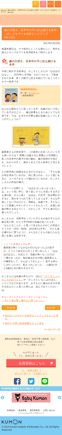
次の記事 (51, 307)
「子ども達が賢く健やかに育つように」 (23, 300)
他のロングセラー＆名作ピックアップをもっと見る (31, 317)
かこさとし (34, 93)
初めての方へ (36, 3)
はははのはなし (29, 89)
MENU (58, 4)
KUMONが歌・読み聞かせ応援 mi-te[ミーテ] (10, 4)
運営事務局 (35, 410)
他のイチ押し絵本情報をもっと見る (24, 323)
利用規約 (11, 410)
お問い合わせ (49, 410)
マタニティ (43, 3)
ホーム (3, 10)
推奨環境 (22, 410)
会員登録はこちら (32, 363)
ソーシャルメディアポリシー (31, 413)
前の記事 (11, 307)
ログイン (51, 3)
